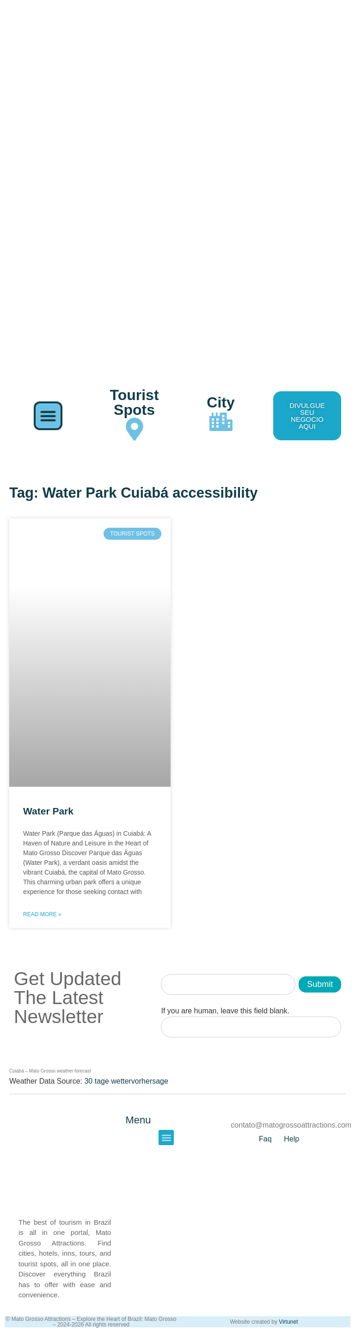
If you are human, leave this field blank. (225, 1011)
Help (291, 1139)
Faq (265, 1139)
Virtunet (288, 1322)
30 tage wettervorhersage (126, 1081)
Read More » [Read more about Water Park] (42, 914)
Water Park (48, 811)
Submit (320, 984)
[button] (48, 415)
